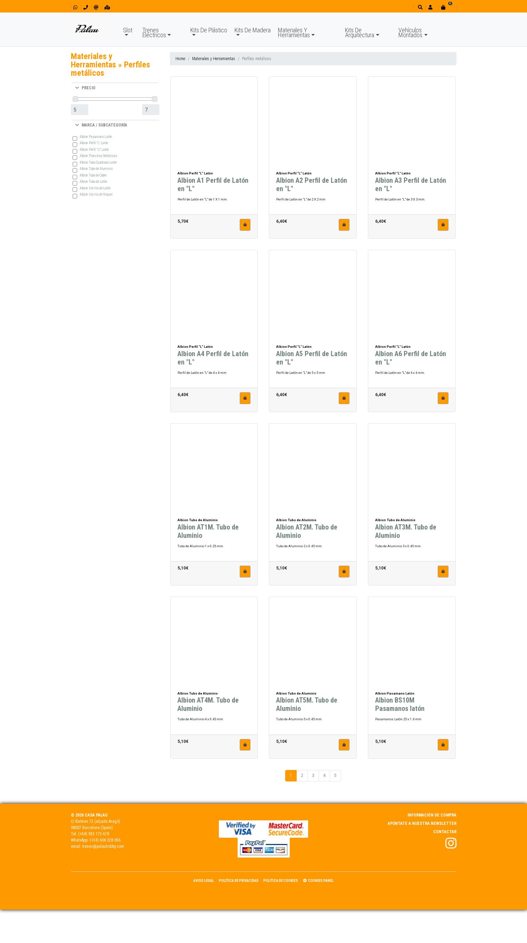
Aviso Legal (203, 880)
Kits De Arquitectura (359, 32)
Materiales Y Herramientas (294, 32)
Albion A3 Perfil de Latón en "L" (410, 186)
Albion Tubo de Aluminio (96, 169)
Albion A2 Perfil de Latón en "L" (311, 186)
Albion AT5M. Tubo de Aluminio (306, 706)
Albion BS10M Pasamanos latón (400, 706)
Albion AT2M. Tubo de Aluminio (306, 532)
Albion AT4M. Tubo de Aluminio (208, 706)
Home (180, 58)
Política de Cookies (280, 880)
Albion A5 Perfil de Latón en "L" (311, 359)
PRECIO (85, 87)
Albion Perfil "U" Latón (94, 149)
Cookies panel (318, 880)
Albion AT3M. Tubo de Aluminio (405, 532)
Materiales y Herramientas (213, 58)
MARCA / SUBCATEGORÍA (101, 125)
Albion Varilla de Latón (95, 188)
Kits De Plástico (208, 30)
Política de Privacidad (238, 880)
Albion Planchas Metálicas (98, 156)
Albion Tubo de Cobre (93, 175)
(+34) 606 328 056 (105, 840)
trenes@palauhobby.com (103, 846)
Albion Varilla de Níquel (96, 194)
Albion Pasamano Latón (96, 137)
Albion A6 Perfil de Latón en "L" (410, 359)
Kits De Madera (252, 30)
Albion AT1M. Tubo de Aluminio (208, 532)
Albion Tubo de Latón (93, 181)
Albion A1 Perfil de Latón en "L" (213, 186)
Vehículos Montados (410, 32)
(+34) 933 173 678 (93, 833)
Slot (127, 30)
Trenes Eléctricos (154, 32)
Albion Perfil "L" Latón (94, 143)
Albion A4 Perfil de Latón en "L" (213, 359)
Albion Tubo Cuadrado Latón (98, 162)
